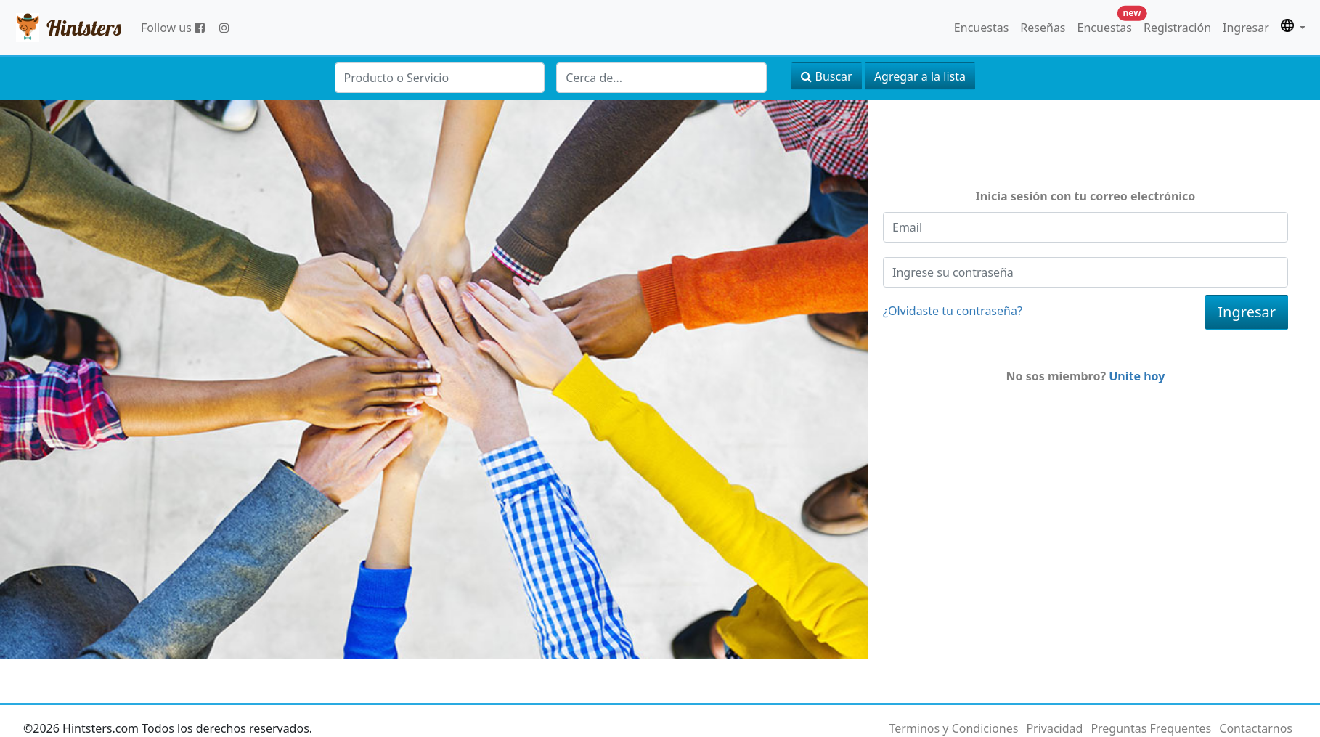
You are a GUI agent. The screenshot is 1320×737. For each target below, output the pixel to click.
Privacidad (1054, 728)
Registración (1177, 28)
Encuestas (981, 28)
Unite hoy (1137, 376)
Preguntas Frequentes (1151, 728)
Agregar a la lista (920, 76)
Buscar (826, 76)
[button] (1293, 27)
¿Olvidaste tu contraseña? (952, 311)
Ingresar (1246, 28)
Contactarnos (1255, 728)
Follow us (173, 28)
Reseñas (1042, 28)
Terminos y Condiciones (953, 728)
